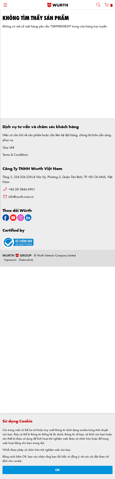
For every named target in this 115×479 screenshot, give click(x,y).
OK (57, 470)
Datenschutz (26, 260)
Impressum (10, 260)
